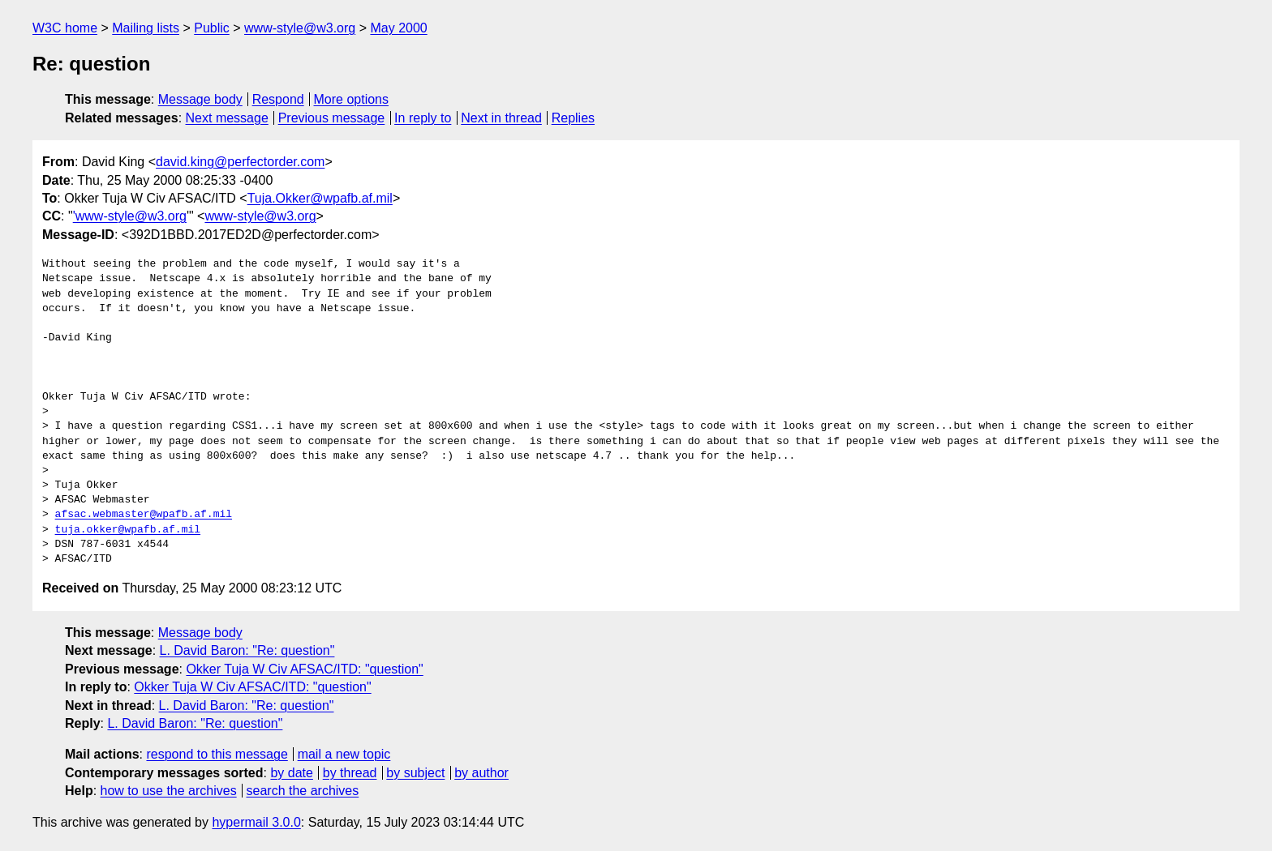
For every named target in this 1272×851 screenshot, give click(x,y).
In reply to (422, 118)
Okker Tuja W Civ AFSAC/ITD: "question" (304, 669)
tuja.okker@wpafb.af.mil (127, 530)
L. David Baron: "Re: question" (247, 650)
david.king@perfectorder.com (240, 162)
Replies (573, 118)
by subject (415, 773)
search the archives (303, 791)
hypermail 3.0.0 (256, 822)
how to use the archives (169, 791)
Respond (278, 99)
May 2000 (398, 28)
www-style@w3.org (299, 28)
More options (351, 99)
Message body (200, 99)
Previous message (331, 118)
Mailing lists (145, 28)
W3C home (64, 28)
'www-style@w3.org (130, 216)
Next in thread (501, 118)
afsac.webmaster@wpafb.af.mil (143, 514)
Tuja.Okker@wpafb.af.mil (320, 198)
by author (481, 773)
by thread (350, 773)
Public (212, 28)
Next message (227, 118)
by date (291, 773)
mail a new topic (344, 754)
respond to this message (216, 754)
